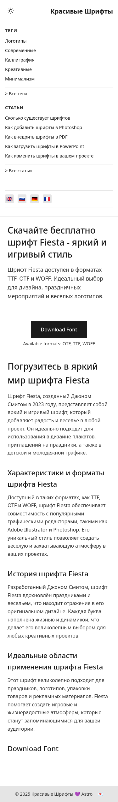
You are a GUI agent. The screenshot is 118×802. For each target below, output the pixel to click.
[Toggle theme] (10, 11)
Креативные (18, 69)
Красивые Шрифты (81, 11)
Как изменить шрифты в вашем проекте (49, 156)
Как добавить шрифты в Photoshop (43, 127)
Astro (87, 794)
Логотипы (15, 41)
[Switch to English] (9, 198)
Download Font (59, 329)
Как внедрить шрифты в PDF (36, 137)
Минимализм (20, 79)
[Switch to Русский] (22, 198)
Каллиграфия (20, 60)
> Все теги (16, 94)
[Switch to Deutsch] (34, 198)
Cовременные (20, 50)
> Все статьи (18, 171)
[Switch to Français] (47, 198)
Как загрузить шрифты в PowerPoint (44, 146)
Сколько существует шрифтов (37, 118)
